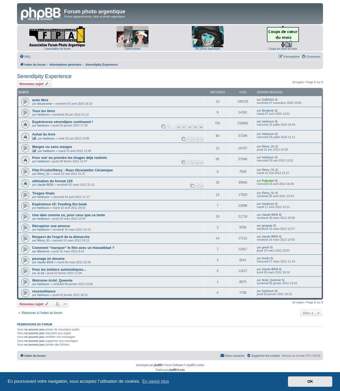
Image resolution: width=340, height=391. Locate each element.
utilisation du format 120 (52, 181)
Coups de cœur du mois (283, 48)
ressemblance (44, 291)
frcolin (266, 258)
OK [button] (310, 381)
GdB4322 (268, 99)
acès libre (40, 100)
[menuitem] (25, 56)
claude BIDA (45, 184)
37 (184, 127)
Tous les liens (43, 111)
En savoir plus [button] (155, 381)
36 (178, 127)
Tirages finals (43, 193)
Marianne (43, 251)
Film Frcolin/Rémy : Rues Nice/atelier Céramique (72, 170)
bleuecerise (44, 103)
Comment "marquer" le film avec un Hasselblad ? (73, 248)
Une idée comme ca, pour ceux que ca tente (68, 215)
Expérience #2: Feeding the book (59, 204)
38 (189, 127)
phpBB (158, 365)
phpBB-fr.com (177, 369)
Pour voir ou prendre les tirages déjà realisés (69, 158)
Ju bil (40, 273)
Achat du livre (43, 134)
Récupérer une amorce (51, 226)
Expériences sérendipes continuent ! (62, 122)
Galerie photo (132, 48)
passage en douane (48, 259)
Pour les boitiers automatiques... (59, 269)
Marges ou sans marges (52, 147)
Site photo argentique (207, 48)
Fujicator (268, 180)
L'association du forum (57, 48)
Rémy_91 (268, 146)
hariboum (43, 114)
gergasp (267, 225)
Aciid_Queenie (271, 280)
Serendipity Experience (44, 76)
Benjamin (268, 110)
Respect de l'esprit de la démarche (61, 237)
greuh (265, 247)
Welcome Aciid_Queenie (52, 280)
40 (201, 127)
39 (195, 127)
